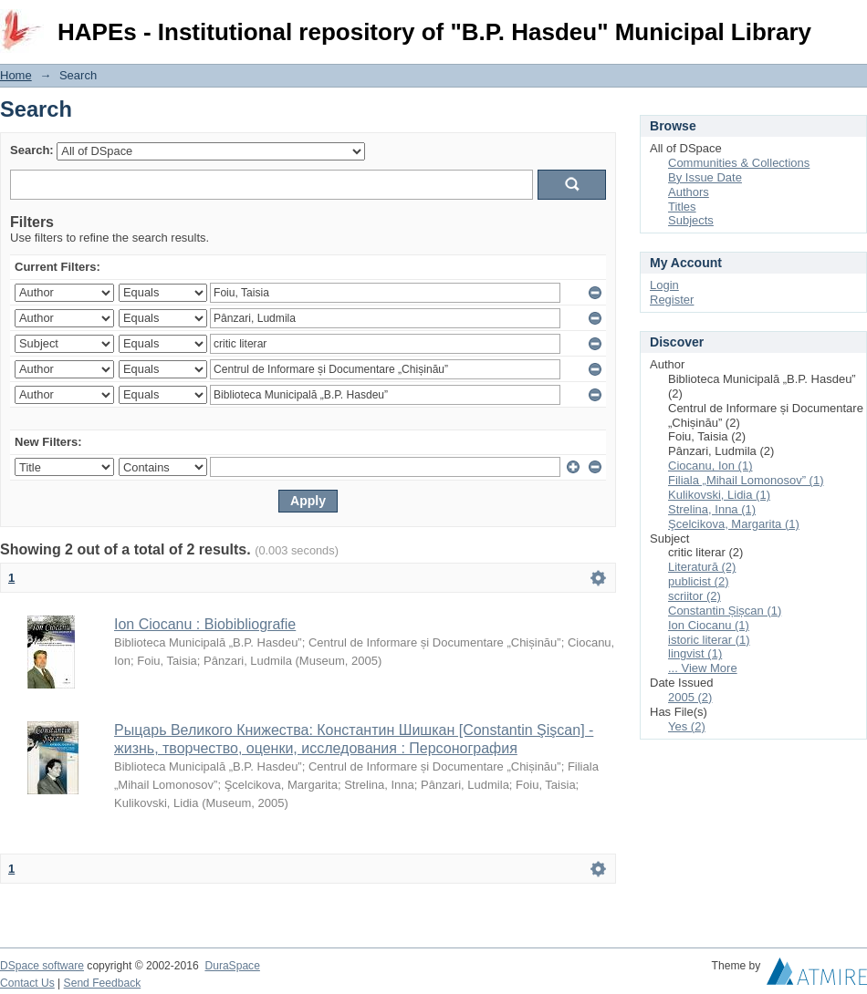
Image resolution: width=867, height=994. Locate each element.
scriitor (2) (694, 596)
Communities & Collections (739, 163)
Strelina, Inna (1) (712, 509)
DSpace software (42, 965)
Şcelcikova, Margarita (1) (733, 524)
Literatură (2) (702, 567)
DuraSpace (231, 965)
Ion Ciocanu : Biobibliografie (205, 624)
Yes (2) (686, 726)
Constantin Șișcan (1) (724, 610)
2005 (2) (690, 697)
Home (16, 75)
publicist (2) (698, 581)
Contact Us (27, 983)
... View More (702, 668)
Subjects (691, 220)
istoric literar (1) (709, 640)
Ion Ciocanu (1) (708, 625)
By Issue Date (705, 177)
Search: (32, 150)
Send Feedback (102, 983)
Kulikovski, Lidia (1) (719, 495)
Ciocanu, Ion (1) (710, 465)
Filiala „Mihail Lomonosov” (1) (746, 480)
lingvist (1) (695, 653)
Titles (682, 206)
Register (672, 299)
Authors (688, 192)
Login (852, 22)
